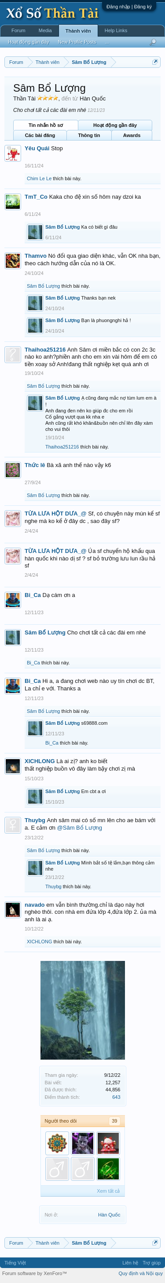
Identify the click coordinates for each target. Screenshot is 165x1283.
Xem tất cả (108, 1191)
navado (35, 904)
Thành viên (78, 30)
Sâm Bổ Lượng (62, 227)
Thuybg (35, 820)
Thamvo (36, 255)
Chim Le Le (39, 178)
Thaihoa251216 (45, 349)
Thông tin (89, 135)
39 (114, 1121)
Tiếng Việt (15, 1262)
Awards (132, 135)
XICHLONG (40, 761)
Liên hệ (130, 1262)
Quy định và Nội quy (141, 1273)
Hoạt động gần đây (115, 125)
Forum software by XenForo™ (34, 1273)
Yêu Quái (37, 148)
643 (116, 1097)
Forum (18, 30)
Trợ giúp (152, 1262)
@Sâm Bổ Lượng (80, 827)
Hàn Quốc (109, 1214)
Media (45, 30)
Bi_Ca (33, 595)
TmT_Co (36, 196)
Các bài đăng (40, 135)
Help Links (116, 30)
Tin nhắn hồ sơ (46, 125)
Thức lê (35, 465)
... (107, 41)
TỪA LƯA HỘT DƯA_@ (56, 513)
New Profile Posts (77, 41)
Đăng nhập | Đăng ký (129, 6)
